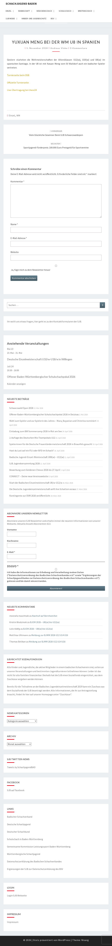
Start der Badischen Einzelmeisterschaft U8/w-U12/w (35, 482)
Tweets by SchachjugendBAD (21, 767)
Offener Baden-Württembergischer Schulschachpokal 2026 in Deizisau (44, 414)
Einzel (8, 11)
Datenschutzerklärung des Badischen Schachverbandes (34, 861)
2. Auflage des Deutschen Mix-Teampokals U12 (32, 437)
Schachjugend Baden (21, 3)
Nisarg (85, 940)
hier (36, 321)
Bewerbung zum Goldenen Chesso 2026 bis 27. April (34, 469)
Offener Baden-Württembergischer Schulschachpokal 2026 (41, 376)
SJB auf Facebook (15, 790)
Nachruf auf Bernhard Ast (44, 615)
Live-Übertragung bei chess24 (22, 90)
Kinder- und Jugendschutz (34, 18)
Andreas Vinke (59, 48)
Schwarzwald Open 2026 (21, 408)
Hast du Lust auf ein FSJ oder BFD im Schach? (31, 450)
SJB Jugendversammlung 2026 (24, 463)
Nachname (12, 540)
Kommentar (17, 181)
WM (18, 115)
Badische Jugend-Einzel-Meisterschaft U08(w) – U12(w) (36, 457)
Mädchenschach (44, 11)
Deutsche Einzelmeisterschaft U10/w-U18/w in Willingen (39, 359)
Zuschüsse (65, 694)
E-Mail (11, 552)
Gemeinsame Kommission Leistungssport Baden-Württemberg (38, 846)
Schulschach (65, 11)
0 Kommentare (78, 48)
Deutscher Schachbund (18, 831)
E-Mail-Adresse (18, 238)
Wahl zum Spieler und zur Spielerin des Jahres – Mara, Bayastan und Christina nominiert (52, 420)
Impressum (12, 922)
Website (14, 252)
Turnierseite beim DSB (18, 75)
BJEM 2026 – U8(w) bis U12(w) (45, 622)
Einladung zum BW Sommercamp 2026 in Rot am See (35, 431)
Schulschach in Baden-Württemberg (25, 839)
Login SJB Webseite (17, 895)
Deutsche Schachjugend (18, 824)
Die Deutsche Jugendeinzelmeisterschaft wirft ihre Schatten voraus (42, 489)
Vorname (12, 529)
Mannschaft (24, 11)
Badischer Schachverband (19, 816)
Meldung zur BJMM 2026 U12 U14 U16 (49, 635)
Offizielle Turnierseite (18, 82)
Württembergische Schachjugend (23, 854)
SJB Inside (10, 18)
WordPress (64, 940)
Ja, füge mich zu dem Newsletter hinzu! (56, 268)
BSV (52, 18)
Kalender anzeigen (16, 383)
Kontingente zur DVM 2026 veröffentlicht (29, 495)
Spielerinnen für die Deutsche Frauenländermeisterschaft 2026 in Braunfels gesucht (50, 444)
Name (14, 224)
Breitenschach (85, 11)
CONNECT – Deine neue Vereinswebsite (28, 476)
